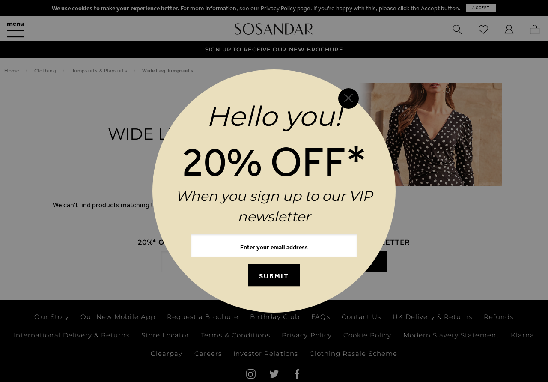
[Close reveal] (348, 98)
